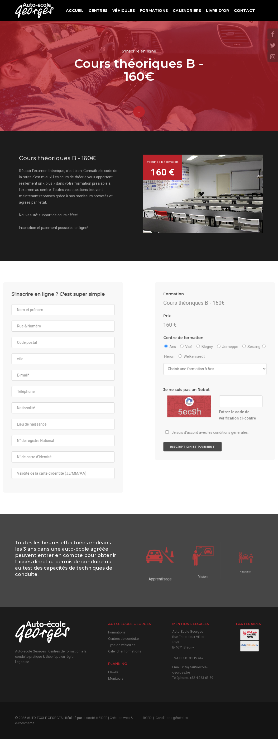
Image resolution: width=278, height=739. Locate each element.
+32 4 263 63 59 (201, 678)
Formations (154, 10)
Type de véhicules (121, 645)
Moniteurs (115, 678)
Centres (98, 10)
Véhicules (123, 10)
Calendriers (187, 10)
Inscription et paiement (243, 447)
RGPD (147, 718)
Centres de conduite (123, 639)
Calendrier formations (124, 651)
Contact (244, 10)
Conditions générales (172, 718)
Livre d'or (217, 10)
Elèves (113, 672)
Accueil (75, 10)
